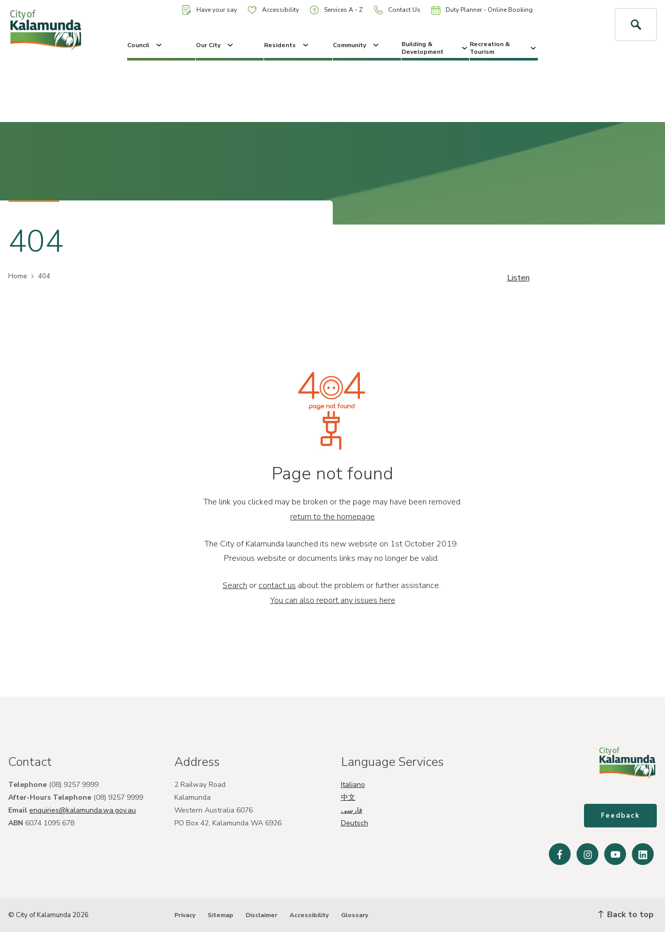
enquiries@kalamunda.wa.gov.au (82, 810)
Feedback (620, 815)
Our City (215, 45)
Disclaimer (261, 915)
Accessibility (273, 10)
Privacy (184, 915)
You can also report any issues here (332, 600)
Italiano (353, 784)
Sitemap (220, 915)
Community (356, 45)
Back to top (626, 914)
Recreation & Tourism (504, 47)
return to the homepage (332, 516)
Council (145, 45)
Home (17, 276)
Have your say (209, 10)
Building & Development (435, 47)
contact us (277, 585)
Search (235, 585)
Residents (287, 45)
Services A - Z (336, 10)
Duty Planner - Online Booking (482, 10)
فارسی (351, 810)
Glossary (354, 915)
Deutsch (354, 823)
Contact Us (397, 10)
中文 (348, 797)
